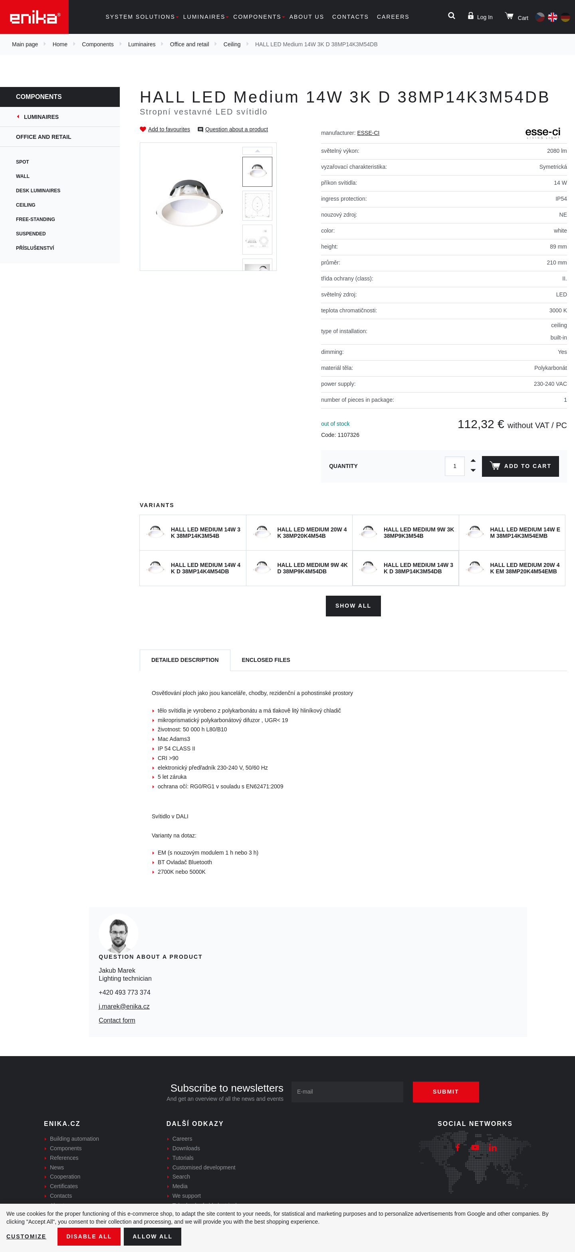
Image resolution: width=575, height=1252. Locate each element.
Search (181, 1176)
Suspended (31, 234)
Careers (393, 17)
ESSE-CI (368, 133)
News (57, 1167)
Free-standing (35, 219)
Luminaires (204, 17)
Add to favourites (169, 129)
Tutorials (183, 1158)
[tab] (185, 660)
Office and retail (189, 44)
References (64, 1158)
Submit (446, 1091)
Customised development (204, 1167)
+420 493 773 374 (124, 992)
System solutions (140, 17)
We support (186, 1196)
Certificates (64, 1186)
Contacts (350, 17)
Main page (25, 44)
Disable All (89, 1236)
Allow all (152, 1236)
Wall (23, 176)
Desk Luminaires (38, 191)
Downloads (186, 1148)
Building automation (74, 1138)
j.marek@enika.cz (124, 1006)
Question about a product (236, 129)
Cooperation (65, 1176)
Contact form (117, 1020)
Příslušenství (35, 248)
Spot (22, 162)
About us (306, 17)
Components (257, 17)
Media (180, 1186)
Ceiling (232, 44)
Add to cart (520, 467)
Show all (353, 605)
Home (60, 44)
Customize (26, 1236)
